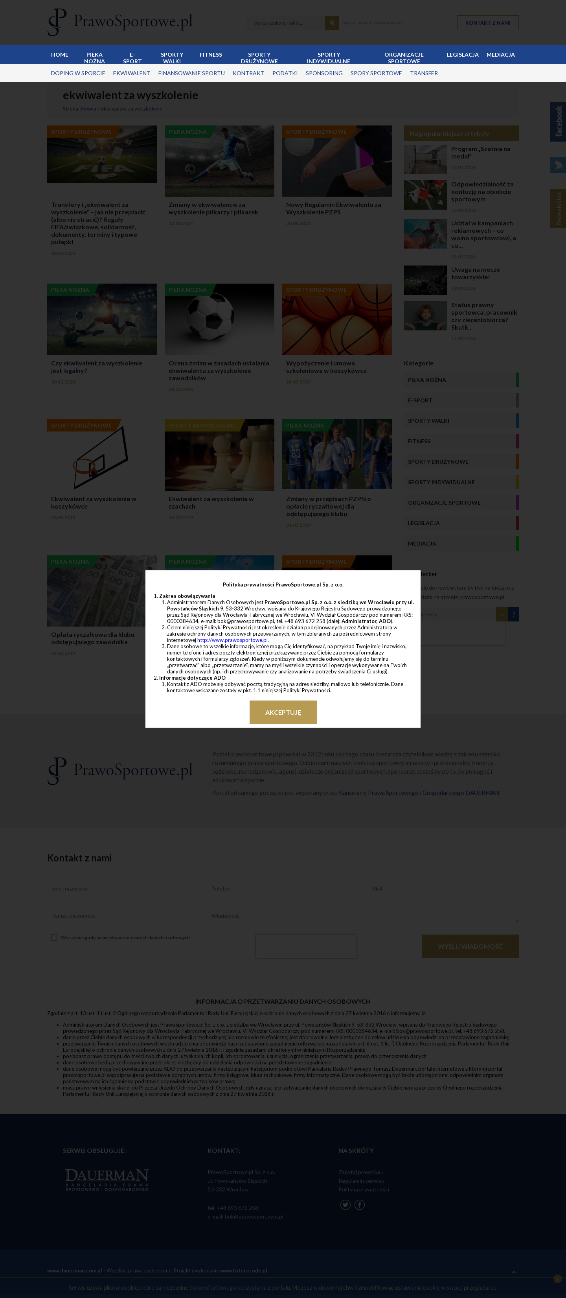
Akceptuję (283, 712)
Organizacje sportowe (404, 57)
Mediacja (501, 54)
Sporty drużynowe (259, 57)
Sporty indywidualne (328, 57)
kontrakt (249, 73)
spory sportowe (376, 73)
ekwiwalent (132, 73)
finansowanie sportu (191, 73)
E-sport (132, 57)
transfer (424, 73)
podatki (285, 73)
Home (59, 54)
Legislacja (463, 54)
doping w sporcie (78, 73)
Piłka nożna (94, 57)
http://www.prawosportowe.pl (232, 640)
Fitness (211, 54)
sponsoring (324, 73)
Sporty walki (172, 57)
